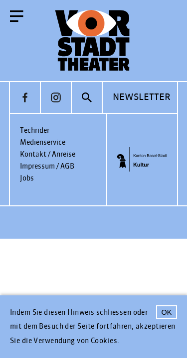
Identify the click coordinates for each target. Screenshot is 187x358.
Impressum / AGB (47, 166)
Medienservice (42, 142)
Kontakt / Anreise (47, 154)
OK (167, 312)
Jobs (27, 178)
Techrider (34, 130)
